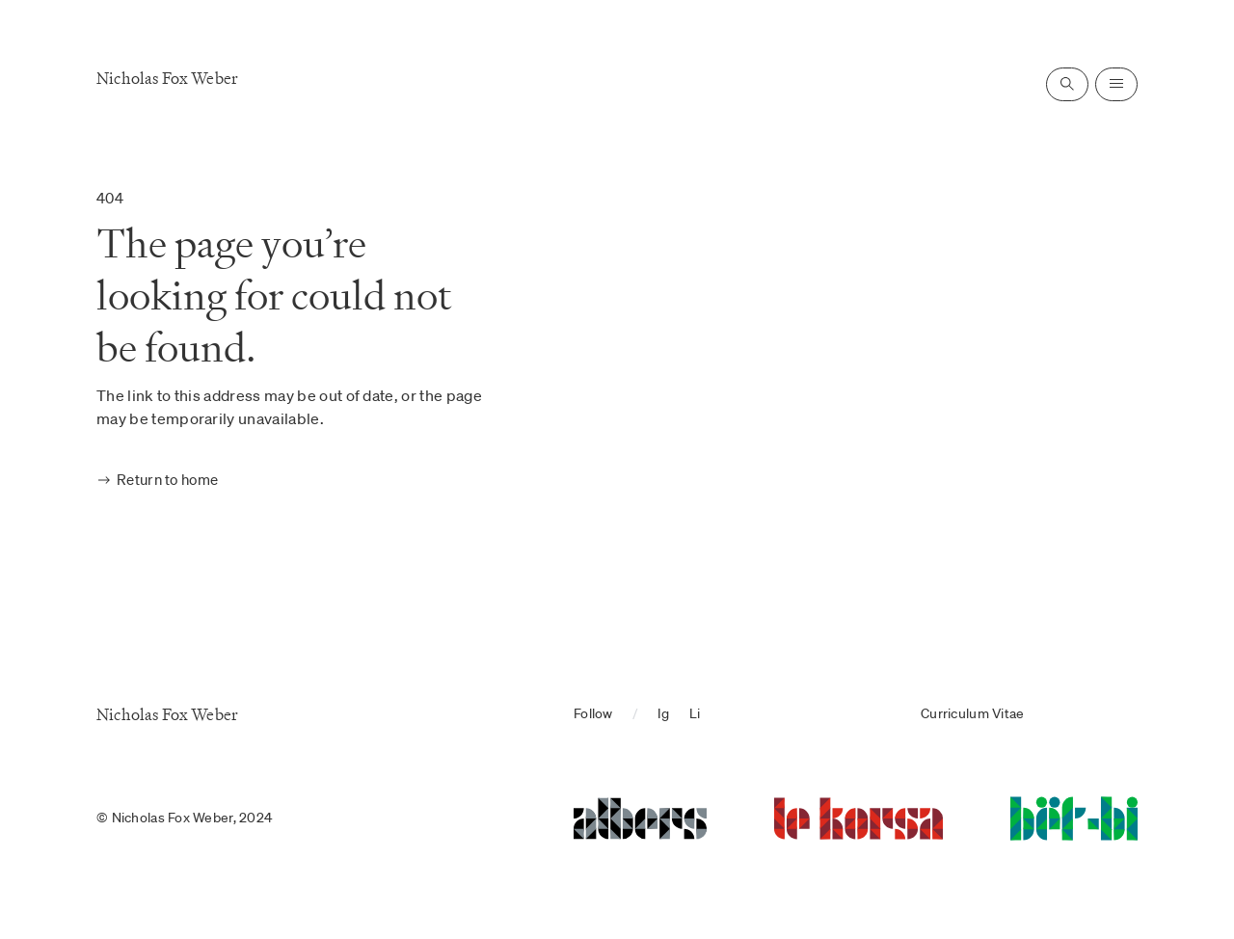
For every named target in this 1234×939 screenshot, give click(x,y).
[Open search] (1067, 84)
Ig (663, 713)
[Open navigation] (1116, 84)
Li (695, 713)
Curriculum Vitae (972, 713)
